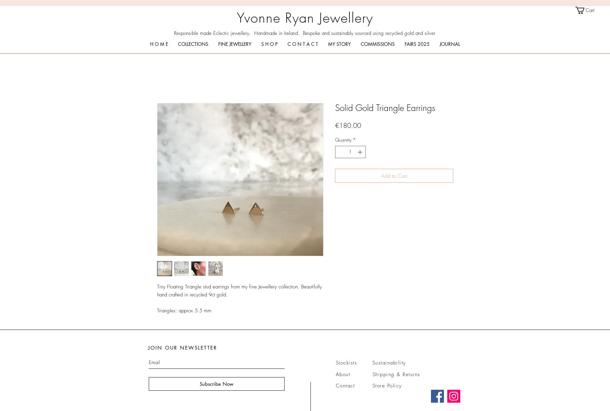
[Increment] (360, 152)
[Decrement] (340, 152)
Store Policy (387, 385)
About (343, 374)
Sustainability (389, 363)
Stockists (346, 363)
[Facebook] (437, 396)
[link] (589, 10)
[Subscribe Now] (217, 384)
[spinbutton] (350, 152)
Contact (345, 385)
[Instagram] (453, 396)
